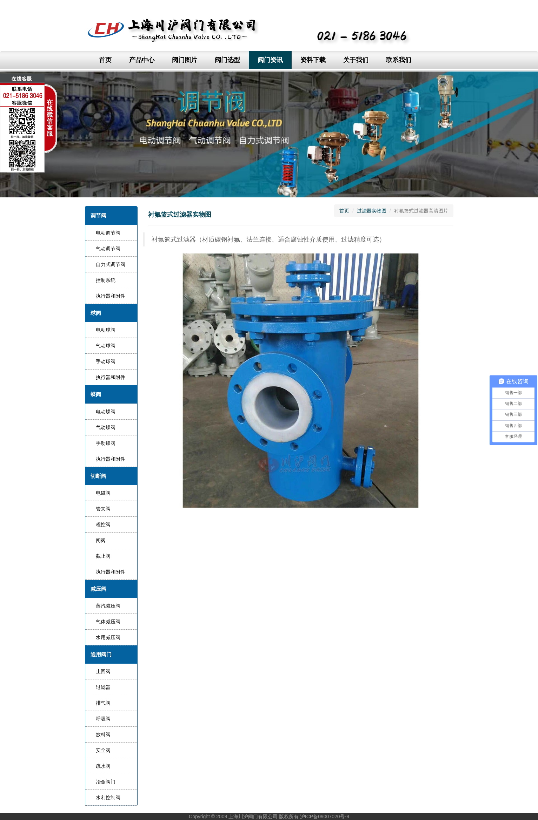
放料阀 (103, 734)
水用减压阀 (108, 637)
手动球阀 (105, 361)
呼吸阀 (103, 718)
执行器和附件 (110, 296)
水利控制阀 (108, 797)
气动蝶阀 (105, 427)
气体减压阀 (108, 621)
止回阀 (103, 671)
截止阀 (103, 556)
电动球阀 (105, 330)
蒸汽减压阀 (108, 606)
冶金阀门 (105, 782)
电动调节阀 (108, 233)
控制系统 (105, 280)
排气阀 (103, 703)
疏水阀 (103, 766)
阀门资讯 (270, 59)
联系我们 (398, 59)
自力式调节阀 (110, 264)
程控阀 (103, 524)
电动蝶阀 (105, 411)
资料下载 (313, 59)
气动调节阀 (108, 248)
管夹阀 (103, 508)
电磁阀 (103, 493)
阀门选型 (227, 59)
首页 (105, 59)
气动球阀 (105, 345)
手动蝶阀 (105, 443)
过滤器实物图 (371, 211)
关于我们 (355, 59)
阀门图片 (184, 59)
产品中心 (141, 59)
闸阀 (101, 540)
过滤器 (103, 687)
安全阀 (103, 750)
